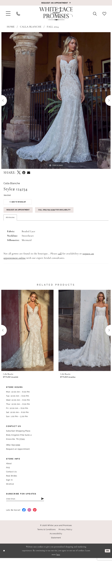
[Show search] (95, 13)
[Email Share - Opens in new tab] (28, 173)
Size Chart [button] (8, 195)
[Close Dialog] (4, 554)
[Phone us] (18, 13)
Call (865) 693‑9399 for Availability (63, 213)
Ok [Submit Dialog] (107, 554)
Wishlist (10, 487)
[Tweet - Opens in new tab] (19, 173)
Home (11, 27)
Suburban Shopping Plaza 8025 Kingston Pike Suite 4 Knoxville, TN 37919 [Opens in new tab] (19, 438)
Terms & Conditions (46, 533)
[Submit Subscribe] (42, 502)
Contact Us (11, 475)
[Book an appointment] (56, 3)
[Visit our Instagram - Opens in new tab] (29, 514)
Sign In (9, 483)
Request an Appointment (20, 213)
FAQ (8, 471)
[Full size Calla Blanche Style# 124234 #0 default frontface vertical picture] (56, 100)
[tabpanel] (56, 100)
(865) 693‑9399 (13, 448)
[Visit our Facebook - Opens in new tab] (24, 514)
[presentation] (27, 333)
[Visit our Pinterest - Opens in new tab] (35, 514)
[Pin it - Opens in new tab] (23, 173)
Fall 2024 (53, 27)
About (9, 467)
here (58, 558)
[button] (8, 13)
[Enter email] (25, 502)
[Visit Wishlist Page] (104, 13)
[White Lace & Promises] (56, 13)
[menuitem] (8, 13)
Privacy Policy (65, 533)
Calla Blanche (30, 27)
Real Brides (11, 479)
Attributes (10, 221)
